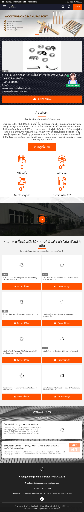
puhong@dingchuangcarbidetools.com (19, 2)
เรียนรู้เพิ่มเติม (42, 147)
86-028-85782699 (73, 2)
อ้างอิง (77, 7)
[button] (37, 34)
